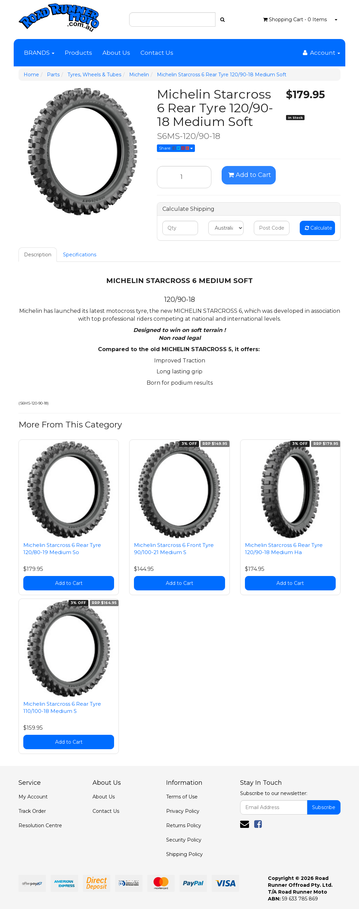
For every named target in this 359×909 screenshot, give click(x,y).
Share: (176, 148)
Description (37, 255)
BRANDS (39, 52)
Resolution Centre (40, 825)
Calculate (318, 228)
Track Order (32, 811)
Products (78, 52)
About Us (116, 52)
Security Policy (183, 840)
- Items (295, 19)
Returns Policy (183, 825)
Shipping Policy (184, 854)
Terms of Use (182, 797)
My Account (33, 797)
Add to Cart (249, 175)
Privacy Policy (182, 811)
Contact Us (156, 52)
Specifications (79, 255)
